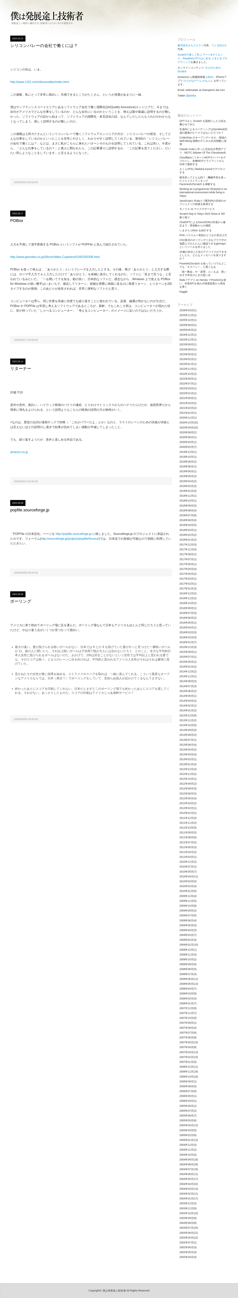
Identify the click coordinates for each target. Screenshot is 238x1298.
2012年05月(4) (188, 798)
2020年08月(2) (188, 432)
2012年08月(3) (188, 788)
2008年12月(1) (188, 949)
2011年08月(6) (188, 837)
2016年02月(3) (188, 637)
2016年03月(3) (188, 632)
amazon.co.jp (19, 452)
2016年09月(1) (188, 608)
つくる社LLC (219, 45)
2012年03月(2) (188, 803)
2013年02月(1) (188, 759)
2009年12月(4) (188, 896)
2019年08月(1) (188, 466)
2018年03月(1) (188, 530)
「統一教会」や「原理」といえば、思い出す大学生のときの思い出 (202, 273)
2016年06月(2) (188, 617)
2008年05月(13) (188, 983)
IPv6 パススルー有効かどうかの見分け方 (203, 235)
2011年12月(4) (188, 817)
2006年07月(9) (188, 1091)
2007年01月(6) (188, 1061)
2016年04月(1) (188, 627)
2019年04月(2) (188, 481)
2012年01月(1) (188, 812)
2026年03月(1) (188, 310)
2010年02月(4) (188, 886)
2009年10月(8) (188, 905)
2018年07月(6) (188, 515)
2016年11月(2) (188, 598)
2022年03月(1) (188, 388)
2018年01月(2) (188, 539)
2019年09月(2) (188, 461)
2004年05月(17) (188, 1178)
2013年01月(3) (188, 764)
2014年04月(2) (188, 700)
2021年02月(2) (188, 407)
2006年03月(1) (188, 1100)
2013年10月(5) (188, 725)
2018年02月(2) (188, 534)
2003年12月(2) (188, 1203)
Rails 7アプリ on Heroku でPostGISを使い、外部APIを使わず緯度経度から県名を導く (202, 283)
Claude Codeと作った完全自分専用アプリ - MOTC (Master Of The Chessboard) (202, 151)
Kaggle (183, 291)
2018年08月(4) (188, 510)
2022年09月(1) (188, 378)
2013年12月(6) (188, 715)
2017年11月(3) (188, 549)
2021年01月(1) (188, 412)
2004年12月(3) (188, 1144)
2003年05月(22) (188, 1237)
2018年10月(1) (188, 500)
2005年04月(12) (188, 1125)
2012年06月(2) (188, 793)
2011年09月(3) (188, 832)
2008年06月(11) (188, 978)
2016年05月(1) (188, 622)
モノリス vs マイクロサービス (197, 208)
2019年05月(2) (188, 476)
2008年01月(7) (188, 1003)
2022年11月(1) (188, 368)
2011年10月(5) (188, 827)
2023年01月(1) (188, 363)
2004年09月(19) (188, 1159)
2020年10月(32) (188, 422)
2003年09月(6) (188, 1218)
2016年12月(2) (188, 593)
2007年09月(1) (188, 1022)
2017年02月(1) (188, 583)
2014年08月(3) (188, 681)
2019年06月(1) (188, 471)
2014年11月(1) (188, 676)
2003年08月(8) (188, 1222)
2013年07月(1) (188, 739)
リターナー (20, 368)
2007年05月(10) (188, 1042)
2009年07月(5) (188, 915)
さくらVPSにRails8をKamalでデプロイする (202, 171)
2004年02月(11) (188, 1193)
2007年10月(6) (188, 1017)
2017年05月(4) (188, 568)
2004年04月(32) (188, 1183)
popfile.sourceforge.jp (29, 510)
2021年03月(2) (188, 403)
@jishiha (191, 95)
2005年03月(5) (188, 1130)
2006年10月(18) (188, 1076)
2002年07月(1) (188, 1242)
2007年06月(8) (188, 1037)
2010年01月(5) (188, 890)
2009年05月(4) (188, 925)
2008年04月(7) (188, 988)
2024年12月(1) (188, 334)
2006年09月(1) (188, 1081)
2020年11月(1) (188, 417)
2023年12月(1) (188, 339)
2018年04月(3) (188, 524)
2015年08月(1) (188, 651)
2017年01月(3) (188, 588)
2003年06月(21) (188, 1232)
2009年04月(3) (188, 930)
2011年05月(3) (188, 847)
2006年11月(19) (188, 1071)
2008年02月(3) (188, 998)
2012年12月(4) (188, 769)
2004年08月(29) (188, 1164)
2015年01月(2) (188, 666)
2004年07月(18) (188, 1169)
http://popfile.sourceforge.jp (73, 533)
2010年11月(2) (188, 861)
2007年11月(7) (188, 1013)
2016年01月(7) (188, 642)
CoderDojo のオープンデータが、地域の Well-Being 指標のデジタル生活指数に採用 (202, 141)
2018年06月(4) (188, 520)
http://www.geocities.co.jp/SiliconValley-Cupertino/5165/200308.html (55, 256)
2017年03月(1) (188, 578)
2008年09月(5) (188, 964)
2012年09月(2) (188, 783)
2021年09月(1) (188, 398)
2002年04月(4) (188, 1257)
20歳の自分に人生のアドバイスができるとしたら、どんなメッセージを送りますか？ (203, 255)
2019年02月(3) (188, 486)
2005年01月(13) (188, 1139)
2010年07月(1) (188, 866)
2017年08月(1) (188, 554)
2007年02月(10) (188, 1057)
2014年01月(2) (188, 710)
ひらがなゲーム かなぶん (198, 80)
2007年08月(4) (188, 1027)
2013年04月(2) (188, 749)
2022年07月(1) (188, 383)
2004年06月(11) (188, 1174)
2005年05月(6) (188, 1120)
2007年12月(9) (188, 1008)
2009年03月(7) (188, 934)
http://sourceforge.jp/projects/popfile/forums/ (70, 538)
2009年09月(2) (188, 910)
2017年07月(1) (188, 559)
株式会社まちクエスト (191, 45)
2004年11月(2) (188, 1149)
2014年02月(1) (188, 705)
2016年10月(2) (188, 603)
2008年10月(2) (188, 959)
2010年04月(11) (188, 876)
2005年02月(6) (188, 1135)
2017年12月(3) (188, 544)
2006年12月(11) (188, 1066)
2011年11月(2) (188, 822)
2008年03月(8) (188, 993)
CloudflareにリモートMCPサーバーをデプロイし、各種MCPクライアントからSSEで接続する (202, 161)
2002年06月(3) (188, 1247)
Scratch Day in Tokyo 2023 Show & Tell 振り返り (202, 215)
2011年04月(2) (188, 852)
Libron (209, 76)
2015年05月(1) (188, 661)
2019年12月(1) (188, 451)
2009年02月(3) (188, 939)
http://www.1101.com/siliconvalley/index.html (39, 81)
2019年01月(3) (188, 490)
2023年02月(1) (188, 359)
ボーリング (20, 601)
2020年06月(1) (188, 437)
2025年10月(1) (188, 319)
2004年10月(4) (188, 1154)
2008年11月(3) (188, 954)
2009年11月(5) (188, 900)
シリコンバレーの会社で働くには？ (44, 45)
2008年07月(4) (188, 974)
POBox (16, 220)
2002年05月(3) (188, 1252)
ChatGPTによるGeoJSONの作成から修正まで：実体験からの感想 (202, 224)
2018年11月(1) (188, 495)
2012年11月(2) (188, 773)
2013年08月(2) (188, 734)
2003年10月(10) (188, 1213)
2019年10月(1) (188, 456)
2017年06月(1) (188, 564)
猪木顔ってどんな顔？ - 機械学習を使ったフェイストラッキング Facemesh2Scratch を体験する (202, 181)
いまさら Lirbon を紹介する (195, 230)
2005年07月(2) (188, 1110)
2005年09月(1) (188, 1105)
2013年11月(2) (188, 720)
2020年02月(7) (188, 446)
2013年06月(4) (188, 744)
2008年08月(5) (188, 969)
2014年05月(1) (188, 695)
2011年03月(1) (188, 856)
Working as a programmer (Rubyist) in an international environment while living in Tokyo (203, 192)
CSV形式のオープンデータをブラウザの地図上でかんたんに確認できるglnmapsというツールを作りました (202, 243)
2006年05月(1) (188, 1095)
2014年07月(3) (188, 686)
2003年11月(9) (188, 1208)
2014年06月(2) (188, 691)
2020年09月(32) (188, 427)
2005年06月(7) (188, 1115)
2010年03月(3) (188, 881)
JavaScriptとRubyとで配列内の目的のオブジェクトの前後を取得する (202, 202)
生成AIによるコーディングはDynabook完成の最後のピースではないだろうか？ (203, 131)
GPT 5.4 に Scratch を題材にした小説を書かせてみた (202, 122)
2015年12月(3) (188, 647)
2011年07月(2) (188, 842)
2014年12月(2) (188, 671)
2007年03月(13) (188, 1052)
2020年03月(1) (188, 442)
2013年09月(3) (188, 729)
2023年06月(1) (188, 349)
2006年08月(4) (188, 1086)
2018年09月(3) (188, 505)
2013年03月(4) (188, 754)
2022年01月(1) (188, 393)
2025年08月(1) (188, 325)
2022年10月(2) (188, 373)
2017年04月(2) (188, 573)
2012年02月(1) (188, 808)
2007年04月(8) (188, 1047)
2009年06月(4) (188, 920)
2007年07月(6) (188, 1032)
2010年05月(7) (188, 871)
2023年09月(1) (188, 344)
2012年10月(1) (188, 778)
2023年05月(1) (188, 354)
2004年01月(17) (188, 1198)
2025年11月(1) (188, 315)
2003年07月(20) (188, 1227)
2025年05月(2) (188, 329)
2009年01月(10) (188, 944)
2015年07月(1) (188, 656)
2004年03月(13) (188, 1188)
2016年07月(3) (188, 612)
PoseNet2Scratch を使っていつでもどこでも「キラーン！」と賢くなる (202, 265)
